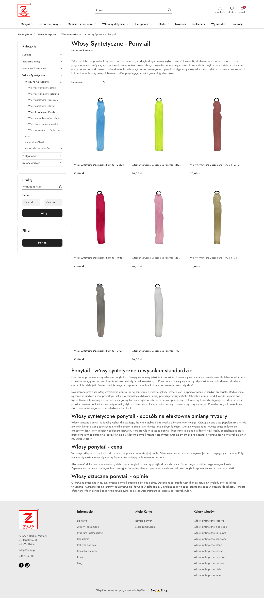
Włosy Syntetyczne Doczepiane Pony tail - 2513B (98, 164)
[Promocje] (237, 24)
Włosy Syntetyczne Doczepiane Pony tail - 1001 (156, 350)
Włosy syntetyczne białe (207, 569)
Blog (79, 563)
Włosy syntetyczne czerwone (210, 539)
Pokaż (42, 243)
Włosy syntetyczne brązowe (209, 557)
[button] (163, 24)
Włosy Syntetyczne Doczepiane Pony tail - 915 (214, 257)
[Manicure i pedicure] (81, 24)
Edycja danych (143, 521)
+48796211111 (27, 556)
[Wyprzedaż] (218, 24)
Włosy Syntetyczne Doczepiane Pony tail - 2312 (214, 164)
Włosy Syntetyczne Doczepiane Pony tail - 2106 (156, 164)
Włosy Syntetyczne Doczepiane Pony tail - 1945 (97, 257)
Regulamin (83, 539)
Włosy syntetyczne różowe (209, 521)
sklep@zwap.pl (27, 550)
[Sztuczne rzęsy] (50, 24)
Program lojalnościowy (90, 533)
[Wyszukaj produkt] (133, 10)
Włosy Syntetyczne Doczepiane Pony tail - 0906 (98, 350)
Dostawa (82, 521)
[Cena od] (31, 202)
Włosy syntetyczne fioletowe (210, 533)
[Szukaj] (60, 187)
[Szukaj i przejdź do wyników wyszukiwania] (169, 10)
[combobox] (88, 82)
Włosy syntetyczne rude (207, 575)
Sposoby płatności (87, 551)
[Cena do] (53, 202)
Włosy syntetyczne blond (208, 545)
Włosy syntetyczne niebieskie (210, 527)
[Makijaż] (27, 24)
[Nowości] (180, 24)
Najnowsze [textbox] (76, 82)
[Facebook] (21, 565)
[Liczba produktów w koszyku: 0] (242, 10)
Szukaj (42, 213)
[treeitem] (42, 54)
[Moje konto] (220, 10)
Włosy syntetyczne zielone (209, 563)
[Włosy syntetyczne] (115, 24)
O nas (80, 557)
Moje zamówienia (145, 527)
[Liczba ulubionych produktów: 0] (232, 10)
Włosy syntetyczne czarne (208, 551)
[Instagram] (27, 565)
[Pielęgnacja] (144, 24)
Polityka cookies (86, 545)
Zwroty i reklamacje (88, 527)
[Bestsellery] (198, 24)
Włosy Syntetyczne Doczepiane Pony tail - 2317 (156, 257)
